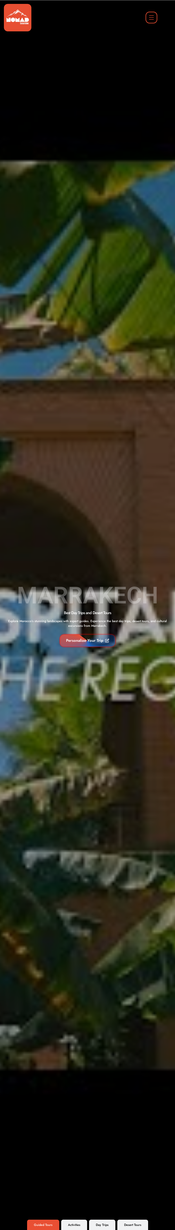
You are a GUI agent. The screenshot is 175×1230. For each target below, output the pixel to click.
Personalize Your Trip (87, 640)
